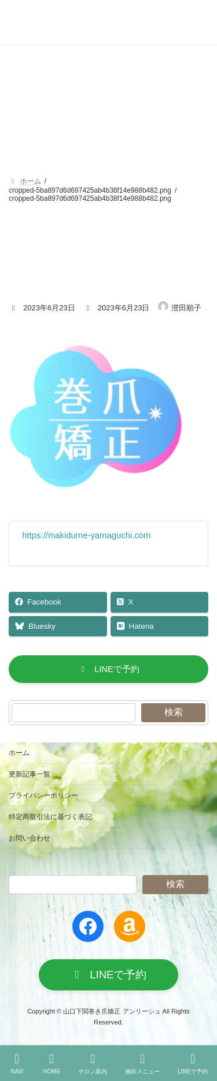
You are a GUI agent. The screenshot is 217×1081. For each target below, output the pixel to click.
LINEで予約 (193, 1064)
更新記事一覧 (29, 774)
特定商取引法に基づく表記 (50, 817)
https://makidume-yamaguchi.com (86, 535)
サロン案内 (92, 1064)
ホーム (19, 753)
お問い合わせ (29, 838)
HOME (51, 1064)
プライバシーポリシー (43, 795)
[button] (108, 669)
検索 (173, 712)
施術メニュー (142, 1064)
